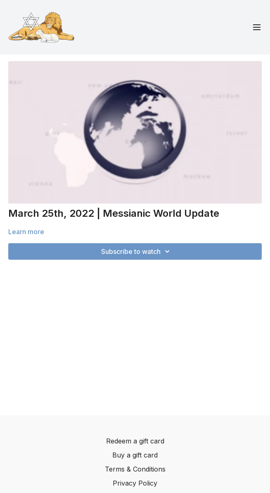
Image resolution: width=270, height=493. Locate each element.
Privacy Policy (135, 483)
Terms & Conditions (135, 469)
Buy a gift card (135, 455)
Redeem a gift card (135, 441)
